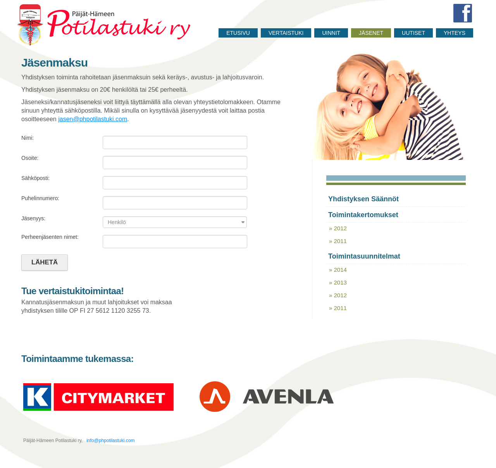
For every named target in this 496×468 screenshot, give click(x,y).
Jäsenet (371, 33)
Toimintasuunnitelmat (364, 256)
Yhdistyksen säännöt (363, 199)
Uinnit (331, 33)
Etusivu (238, 33)
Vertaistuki (286, 33)
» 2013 (338, 282)
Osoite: (29, 158)
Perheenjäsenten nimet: (50, 237)
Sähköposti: (35, 178)
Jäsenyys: (33, 218)
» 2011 (338, 241)
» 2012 (338, 228)
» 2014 (338, 269)
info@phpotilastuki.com (110, 440)
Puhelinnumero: (40, 198)
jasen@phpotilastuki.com (92, 119)
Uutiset (413, 33)
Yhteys (454, 33)
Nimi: (27, 138)
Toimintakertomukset (363, 215)
